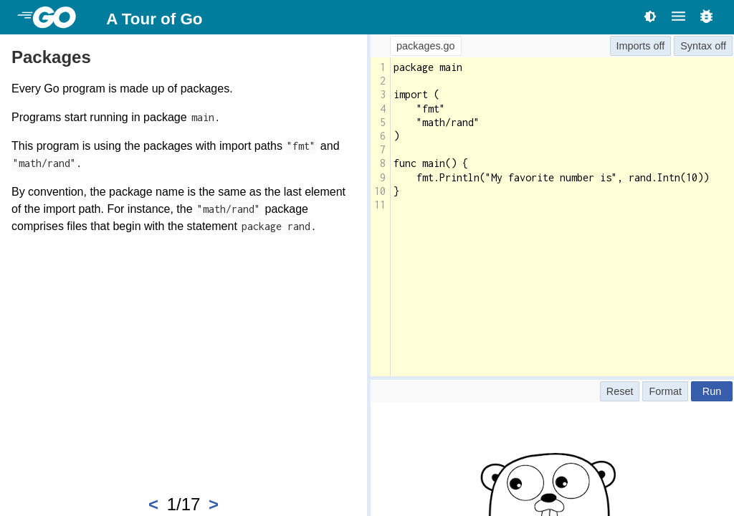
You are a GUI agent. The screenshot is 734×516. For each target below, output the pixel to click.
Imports (633, 46)
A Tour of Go (154, 19)
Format (665, 391)
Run (711, 391)
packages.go (425, 46)
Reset (620, 391)
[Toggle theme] (650, 16)
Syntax (696, 46)
